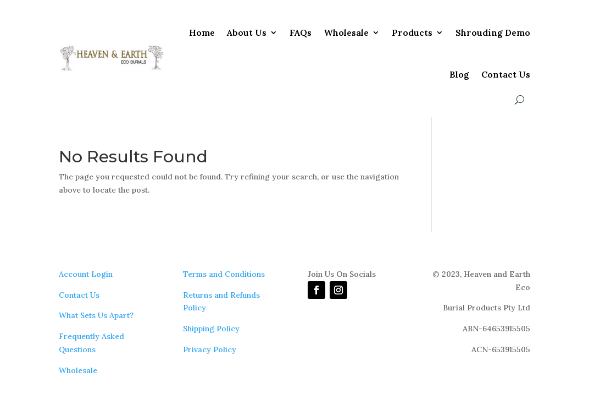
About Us (246, 32)
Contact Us (505, 74)
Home (202, 32)
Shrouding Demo (492, 32)
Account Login (86, 274)
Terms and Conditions (224, 274)
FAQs (301, 32)
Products (412, 32)
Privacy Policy (209, 349)
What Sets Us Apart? (96, 315)
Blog (459, 74)
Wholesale (346, 32)
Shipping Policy (211, 329)
